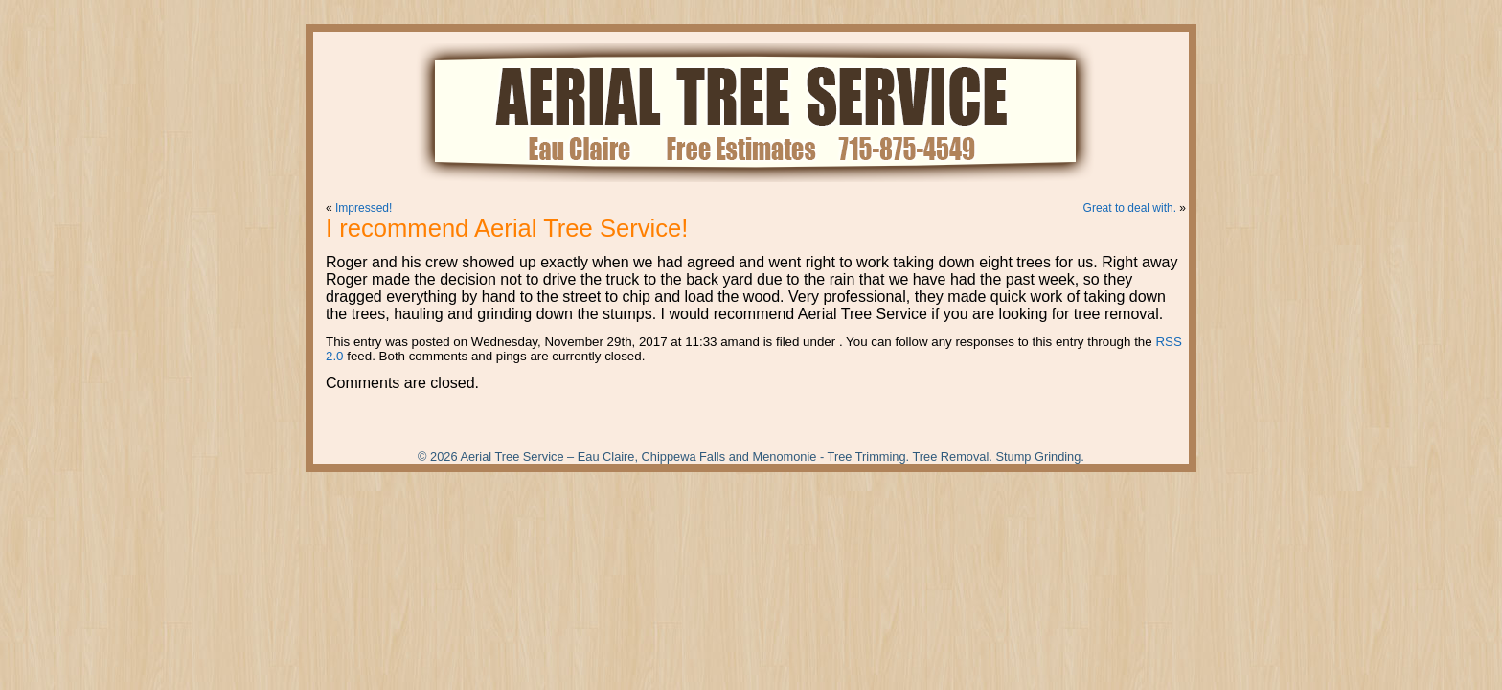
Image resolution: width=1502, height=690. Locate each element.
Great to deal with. (1129, 208)
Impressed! (363, 208)
